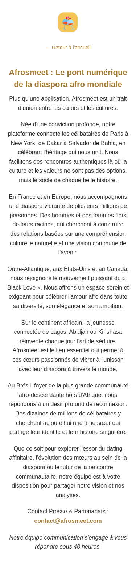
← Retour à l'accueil (68, 47)
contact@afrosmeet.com (68, 521)
